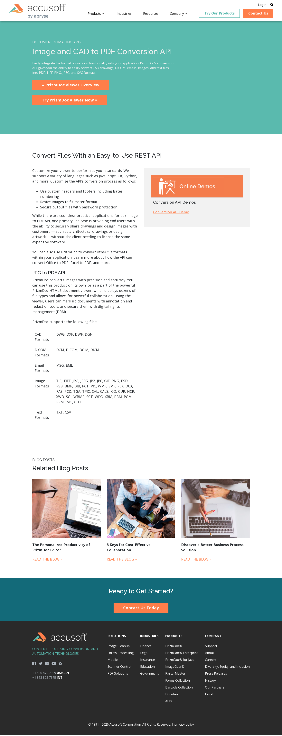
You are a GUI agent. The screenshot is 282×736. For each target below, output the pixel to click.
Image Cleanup (119, 647)
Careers (211, 661)
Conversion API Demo (171, 213)
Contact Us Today (141, 609)
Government (149, 675)
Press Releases (216, 675)
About (209, 654)
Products (173, 637)
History (210, 681)
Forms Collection (177, 681)
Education (147, 668)
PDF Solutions (118, 675)
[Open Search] (268, 5)
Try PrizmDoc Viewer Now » (69, 101)
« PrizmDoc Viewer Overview (70, 86)
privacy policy (184, 726)
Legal (144, 654)
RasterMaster (175, 675)
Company (213, 637)
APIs (168, 702)
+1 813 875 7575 (44, 679)
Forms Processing (121, 654)
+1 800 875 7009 (44, 674)
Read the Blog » (47, 560)
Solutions (117, 637)
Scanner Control (119, 668)
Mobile (113, 661)
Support (211, 647)
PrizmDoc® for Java (179, 661)
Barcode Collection (179, 689)
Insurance (147, 661)
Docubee (171, 695)
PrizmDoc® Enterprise (181, 654)
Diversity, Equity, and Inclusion (227, 668)
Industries (149, 637)
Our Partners (214, 689)
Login (259, 5)
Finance (145, 647)
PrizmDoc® (173, 647)
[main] (141, 301)
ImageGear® (174, 668)
